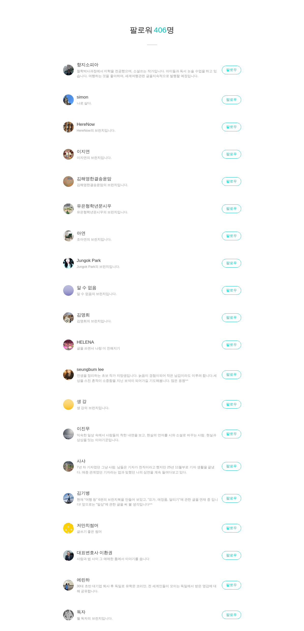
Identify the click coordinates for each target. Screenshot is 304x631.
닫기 (293, 10)
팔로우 (231, 70)
